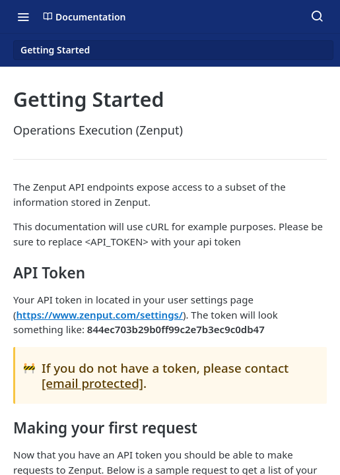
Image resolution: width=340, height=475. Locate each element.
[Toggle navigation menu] (23, 16)
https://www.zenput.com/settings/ (100, 314)
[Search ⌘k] (317, 16)
